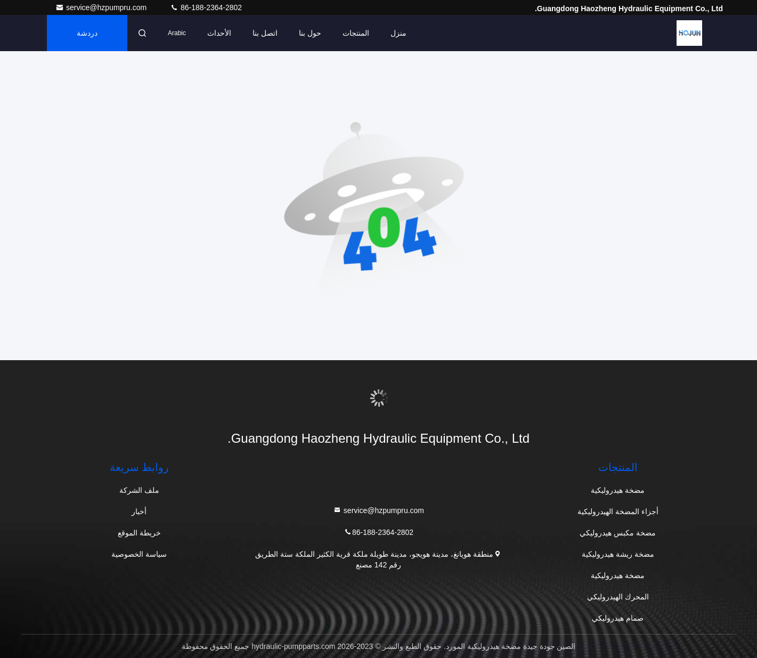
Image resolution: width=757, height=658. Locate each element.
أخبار (139, 511)
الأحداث (219, 33)
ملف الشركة (139, 490)
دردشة (87, 33)
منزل (398, 33)
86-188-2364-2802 (206, 7)
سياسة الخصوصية (139, 554)
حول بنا (310, 33)
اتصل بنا (265, 33)
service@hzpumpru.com (102, 7)
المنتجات (356, 33)
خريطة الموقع (139, 533)
